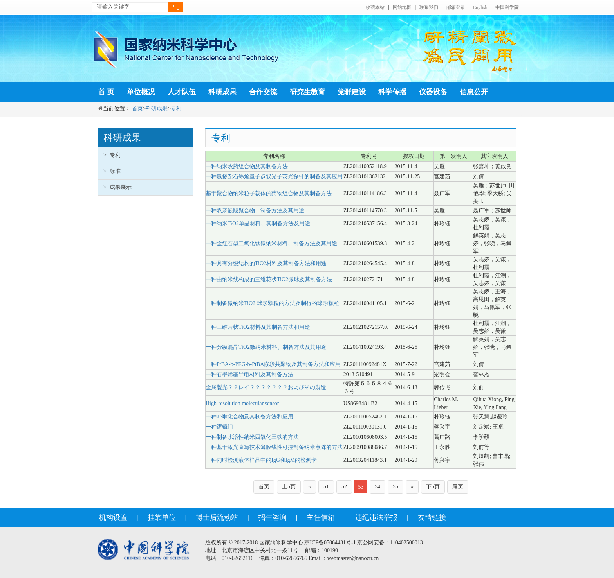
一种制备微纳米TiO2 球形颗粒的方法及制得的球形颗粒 (272, 303)
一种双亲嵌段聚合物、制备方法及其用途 (255, 211)
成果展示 (117, 187)
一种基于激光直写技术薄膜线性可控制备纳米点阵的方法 (274, 447)
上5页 (289, 487)
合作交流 (263, 92)
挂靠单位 (162, 517)
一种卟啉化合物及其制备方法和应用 (249, 417)
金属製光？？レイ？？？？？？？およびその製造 (266, 387)
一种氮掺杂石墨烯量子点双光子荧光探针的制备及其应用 (274, 177)
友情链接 (432, 517)
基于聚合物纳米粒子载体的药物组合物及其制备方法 (269, 193)
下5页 (433, 487)
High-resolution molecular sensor (242, 403)
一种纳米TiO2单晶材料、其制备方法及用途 (258, 223)
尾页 (457, 487)
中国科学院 (507, 7)
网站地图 (402, 7)
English (480, 7)
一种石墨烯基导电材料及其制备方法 (249, 374)
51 (326, 487)
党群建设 (352, 92)
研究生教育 (307, 92)
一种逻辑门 (219, 427)
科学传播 (392, 92)
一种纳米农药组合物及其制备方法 (247, 166)
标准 (112, 171)
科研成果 (222, 92)
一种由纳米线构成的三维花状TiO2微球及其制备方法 (269, 279)
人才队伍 (182, 92)
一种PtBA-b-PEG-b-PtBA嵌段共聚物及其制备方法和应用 (273, 364)
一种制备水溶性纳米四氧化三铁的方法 (252, 437)
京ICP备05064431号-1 (330, 543)
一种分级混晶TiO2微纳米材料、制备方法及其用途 (266, 347)
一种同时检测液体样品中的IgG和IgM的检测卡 (261, 460)
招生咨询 (272, 517)
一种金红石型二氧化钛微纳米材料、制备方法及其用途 (271, 243)
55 (395, 487)
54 (377, 487)
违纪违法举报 (376, 517)
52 (344, 487)
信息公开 (474, 92)
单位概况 (141, 92)
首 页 (106, 92)
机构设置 (113, 517)
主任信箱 (321, 517)
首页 (137, 108)
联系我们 (428, 7)
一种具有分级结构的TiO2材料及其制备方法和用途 (266, 263)
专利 (176, 108)
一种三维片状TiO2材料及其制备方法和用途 (258, 327)
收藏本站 (375, 7)
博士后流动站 (217, 517)
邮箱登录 (455, 7)
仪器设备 (433, 92)
